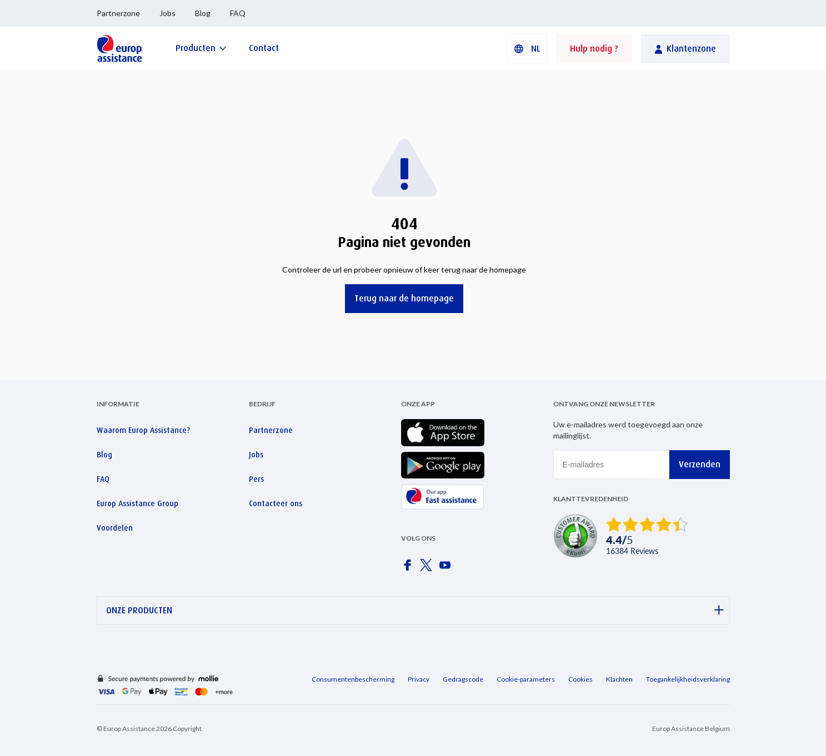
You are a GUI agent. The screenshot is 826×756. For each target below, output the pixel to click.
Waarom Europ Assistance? (143, 430)
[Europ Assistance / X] (428, 568)
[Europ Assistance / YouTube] (447, 568)
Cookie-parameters (526, 679)
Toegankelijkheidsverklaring (688, 679)
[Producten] (201, 48)
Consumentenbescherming (353, 679)
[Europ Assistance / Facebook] (409, 568)
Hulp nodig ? (594, 48)
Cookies (580, 679)
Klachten (619, 679)
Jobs (167, 13)
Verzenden (699, 464)
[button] (527, 48)
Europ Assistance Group (137, 503)
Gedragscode (463, 679)
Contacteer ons (275, 503)
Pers (256, 479)
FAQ (238, 13)
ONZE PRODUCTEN (415, 610)
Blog (203, 13)
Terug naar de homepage (404, 298)
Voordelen (115, 528)
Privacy (418, 679)
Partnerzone (118, 13)
